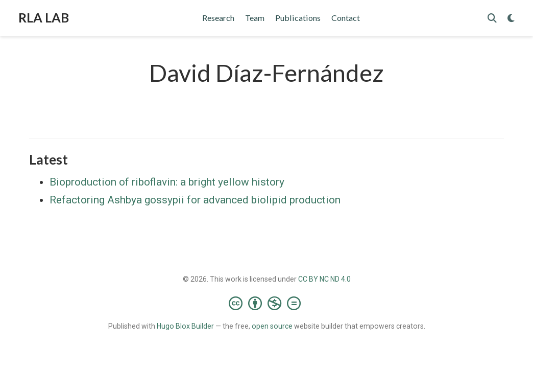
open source (272, 326)
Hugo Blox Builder (185, 326)
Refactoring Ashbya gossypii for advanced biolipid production (195, 200)
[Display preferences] (511, 18)
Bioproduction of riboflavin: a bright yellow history (167, 182)
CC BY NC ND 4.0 (324, 279)
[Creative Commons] (267, 303)
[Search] (492, 18)
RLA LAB (43, 17)
